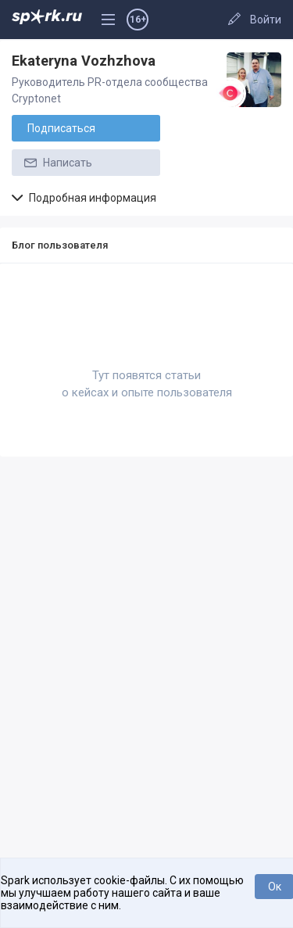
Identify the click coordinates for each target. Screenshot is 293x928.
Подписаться (61, 128)
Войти (265, 19)
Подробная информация (84, 198)
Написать (57, 162)
